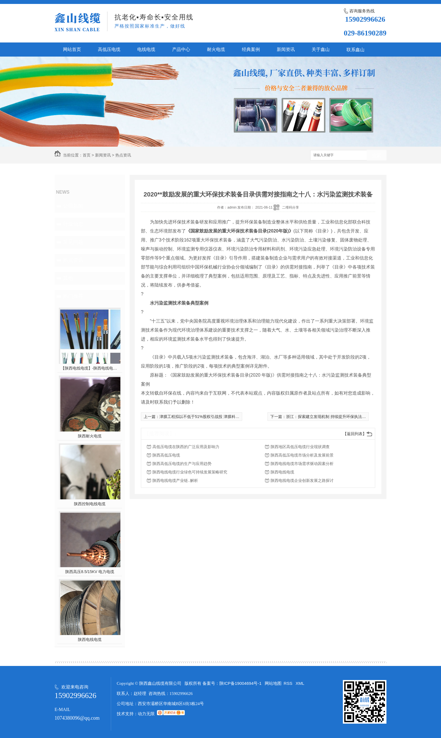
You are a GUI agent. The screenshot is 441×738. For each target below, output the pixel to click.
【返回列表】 (354, 433)
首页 (87, 155)
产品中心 (181, 49)
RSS (289, 683)
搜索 (376, 155)
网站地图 (273, 683)
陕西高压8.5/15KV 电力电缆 (89, 571)
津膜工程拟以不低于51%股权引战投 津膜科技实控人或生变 (211, 416)
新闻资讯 (286, 49)
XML (300, 683)
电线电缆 (146, 49)
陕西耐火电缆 (90, 436)
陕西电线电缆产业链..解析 (175, 480)
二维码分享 (290, 207)
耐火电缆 (216, 49)
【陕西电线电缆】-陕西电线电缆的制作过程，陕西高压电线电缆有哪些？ (90, 368)
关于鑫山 (321, 49)
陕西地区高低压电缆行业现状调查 (300, 446)
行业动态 (73, 224)
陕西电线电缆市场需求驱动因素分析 (302, 463)
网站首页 (72, 49)
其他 (68, 278)
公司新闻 (73, 206)
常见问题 (73, 242)
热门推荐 (73, 296)
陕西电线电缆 (90, 639)
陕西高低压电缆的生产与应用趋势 (182, 463)
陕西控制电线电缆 (89, 504)
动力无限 (146, 713)
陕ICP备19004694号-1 (240, 683)
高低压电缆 (109, 49)
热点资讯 (123, 155)
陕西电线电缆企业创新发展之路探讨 (302, 480)
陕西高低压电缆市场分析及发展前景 (302, 455)
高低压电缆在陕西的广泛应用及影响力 (185, 446)
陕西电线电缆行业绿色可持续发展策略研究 (189, 472)
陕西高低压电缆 (166, 455)
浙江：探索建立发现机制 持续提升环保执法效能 (328, 416)
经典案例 (251, 49)
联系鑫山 (355, 49)
